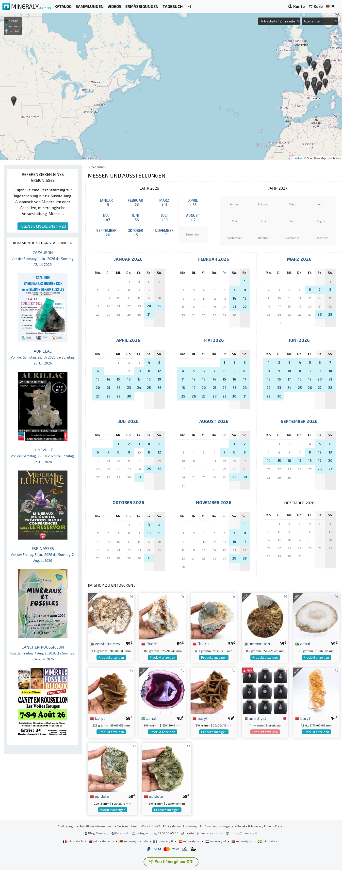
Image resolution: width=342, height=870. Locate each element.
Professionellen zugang (217, 826)
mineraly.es (190, 841)
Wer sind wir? (150, 826)
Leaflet (298, 158)
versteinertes (105, 643)
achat (302, 643)
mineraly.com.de (133, 841)
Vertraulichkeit (127, 826)
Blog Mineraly (96, 833)
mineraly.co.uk (102, 841)
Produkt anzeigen (111, 657)
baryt (97, 718)
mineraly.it (163, 841)
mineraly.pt (242, 841)
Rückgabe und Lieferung (180, 826)
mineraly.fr (73, 841)
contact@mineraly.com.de (204, 833)
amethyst (255, 718)
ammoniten (257, 643)
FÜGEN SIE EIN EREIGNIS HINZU (43, 226)
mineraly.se (268, 841)
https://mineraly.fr (244, 833)
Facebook (120, 833)
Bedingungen (67, 826)
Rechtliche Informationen (97, 826)
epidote (99, 796)
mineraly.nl (216, 841)
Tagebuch (98, 167)
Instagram (141, 833)
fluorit (149, 643)
